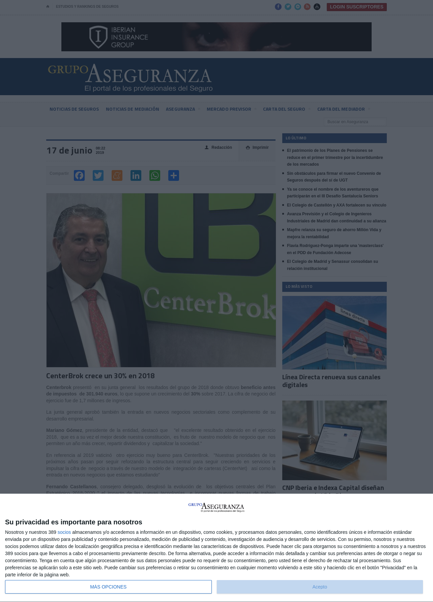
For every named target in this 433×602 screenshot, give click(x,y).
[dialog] (216, 548)
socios (64, 532)
